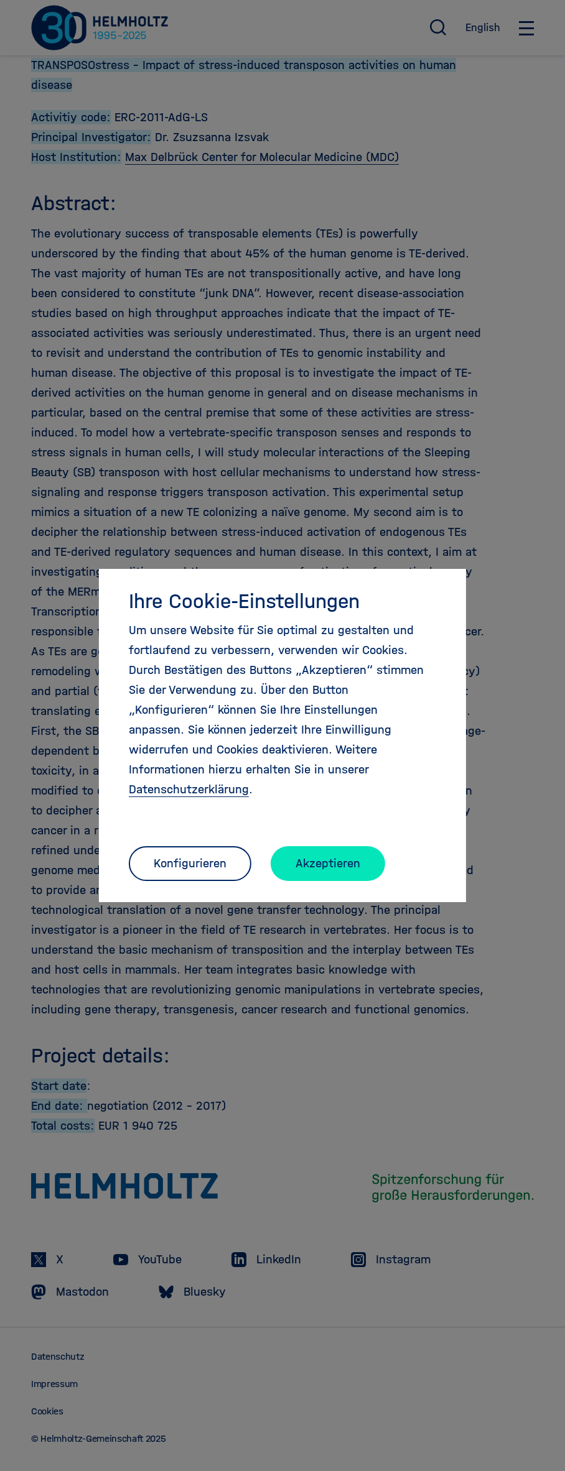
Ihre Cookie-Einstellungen (244, 601)
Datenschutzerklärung (189, 789)
